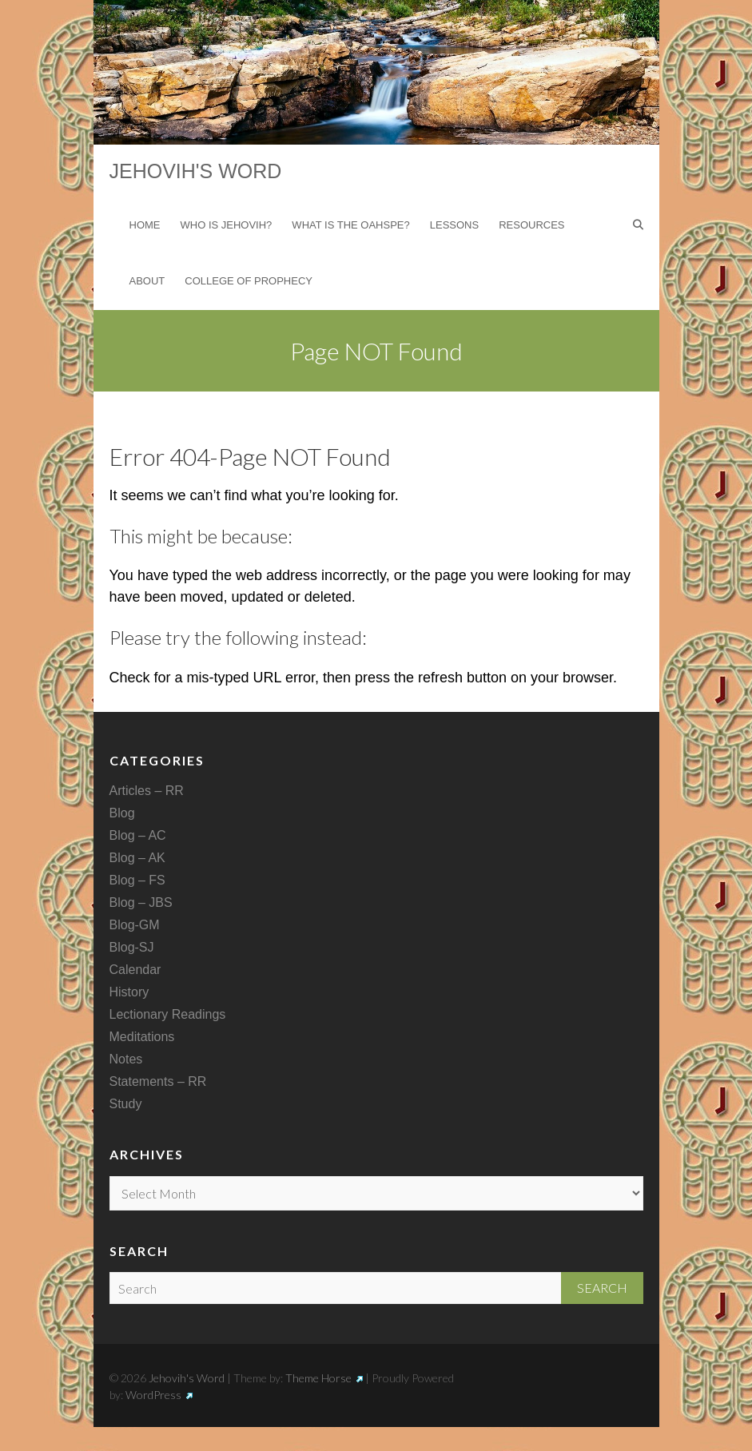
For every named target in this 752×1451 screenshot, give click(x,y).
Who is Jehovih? (227, 225)
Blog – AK (137, 858)
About (147, 281)
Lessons (454, 225)
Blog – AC (137, 835)
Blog (122, 813)
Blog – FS (137, 880)
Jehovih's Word (195, 171)
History (129, 992)
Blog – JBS (141, 902)
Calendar (135, 969)
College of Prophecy (248, 281)
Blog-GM (134, 925)
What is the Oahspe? (350, 225)
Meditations (142, 1037)
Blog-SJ (131, 947)
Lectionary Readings (167, 1014)
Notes (126, 1059)
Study (125, 1104)
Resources (531, 225)
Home (145, 225)
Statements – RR (158, 1081)
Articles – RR (146, 790)
